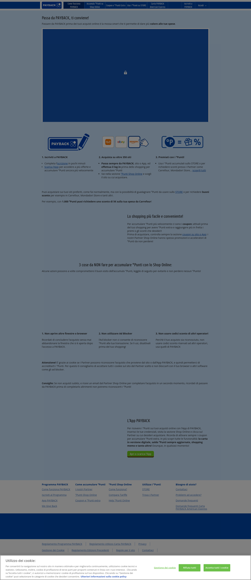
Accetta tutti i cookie (217, 569)
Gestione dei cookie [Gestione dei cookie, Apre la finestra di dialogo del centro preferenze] (165, 569)
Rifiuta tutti (189, 569)
